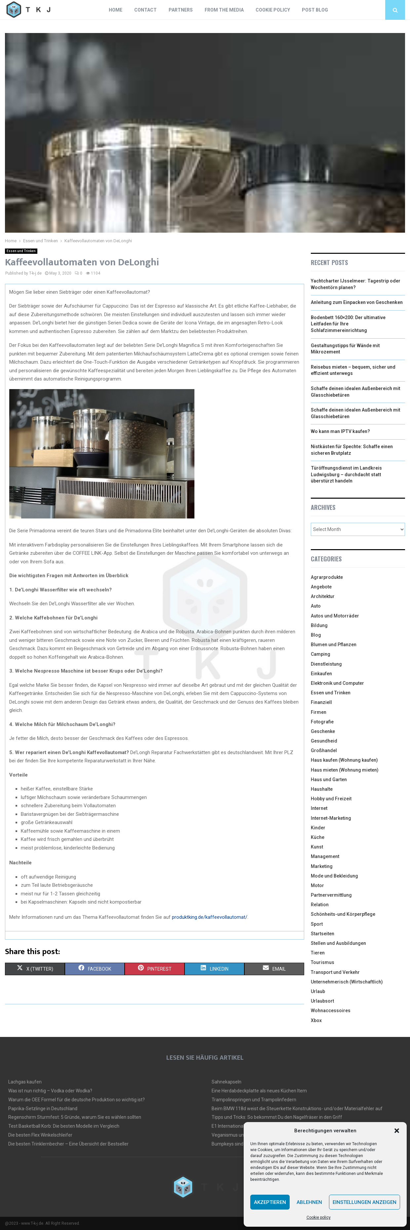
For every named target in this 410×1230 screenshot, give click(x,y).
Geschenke (323, 731)
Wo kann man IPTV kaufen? (340, 431)
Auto (316, 606)
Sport (317, 924)
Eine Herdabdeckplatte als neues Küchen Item (259, 1090)
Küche (317, 837)
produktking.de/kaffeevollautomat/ (209, 917)
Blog (316, 635)
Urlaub (318, 991)
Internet (319, 808)
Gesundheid (324, 741)
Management (325, 856)
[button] (396, 1130)
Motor (317, 885)
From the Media (224, 10)
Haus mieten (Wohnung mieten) (345, 770)
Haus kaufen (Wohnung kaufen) (344, 760)
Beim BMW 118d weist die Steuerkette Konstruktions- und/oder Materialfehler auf (297, 1108)
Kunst (317, 846)
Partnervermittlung (331, 895)
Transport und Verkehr (335, 972)
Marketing (322, 866)
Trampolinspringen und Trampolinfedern (254, 1099)
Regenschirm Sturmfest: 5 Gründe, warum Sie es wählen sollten (74, 1117)
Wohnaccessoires (330, 1010)
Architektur (323, 596)
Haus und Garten (329, 779)
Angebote (321, 586)
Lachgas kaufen (25, 1081)
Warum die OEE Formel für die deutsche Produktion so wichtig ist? (76, 1099)
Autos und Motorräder (335, 615)
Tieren (318, 952)
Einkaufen (321, 673)
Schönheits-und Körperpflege (343, 914)
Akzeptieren (270, 1202)
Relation (320, 904)
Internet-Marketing (331, 818)
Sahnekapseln (226, 1081)
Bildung (319, 625)
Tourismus (322, 962)
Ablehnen (309, 1202)
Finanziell (321, 702)
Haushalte (322, 789)
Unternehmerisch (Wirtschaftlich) (347, 981)
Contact (145, 10)
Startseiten (322, 933)
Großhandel (324, 750)
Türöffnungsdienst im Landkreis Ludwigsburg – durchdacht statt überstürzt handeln (346, 474)
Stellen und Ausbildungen (338, 943)
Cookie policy (319, 1217)
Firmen (318, 712)
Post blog (315, 10)
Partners (181, 10)
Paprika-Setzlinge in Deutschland (42, 1108)
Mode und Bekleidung (334, 876)
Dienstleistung (326, 664)
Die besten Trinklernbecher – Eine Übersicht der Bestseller (68, 1144)
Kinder (318, 827)
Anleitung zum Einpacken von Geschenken (357, 302)
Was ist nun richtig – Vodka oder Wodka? (50, 1090)
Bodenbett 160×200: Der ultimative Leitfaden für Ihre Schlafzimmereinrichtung (348, 324)
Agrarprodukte (327, 577)
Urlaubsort (322, 1001)
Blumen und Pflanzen (333, 644)
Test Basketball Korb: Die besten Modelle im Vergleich (63, 1126)
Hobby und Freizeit (331, 798)
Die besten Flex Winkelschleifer (40, 1135)
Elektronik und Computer (337, 683)
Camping (320, 654)
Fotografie (322, 721)
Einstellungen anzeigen (364, 1202)
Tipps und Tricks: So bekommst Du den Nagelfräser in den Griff (277, 1117)
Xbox (316, 1020)
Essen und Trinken (21, 251)
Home (115, 10)
